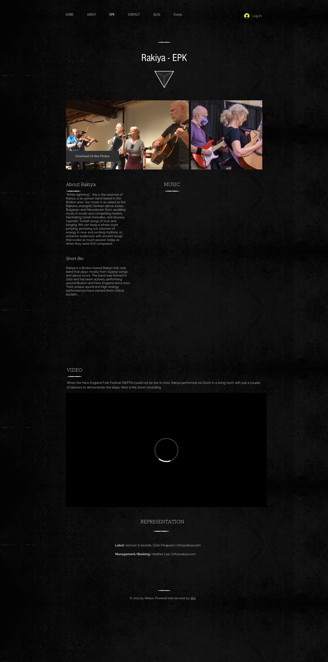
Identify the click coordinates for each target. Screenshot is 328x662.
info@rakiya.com (189, 545)
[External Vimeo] (166, 450)
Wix (193, 598)
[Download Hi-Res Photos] (92, 156)
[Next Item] (255, 135)
